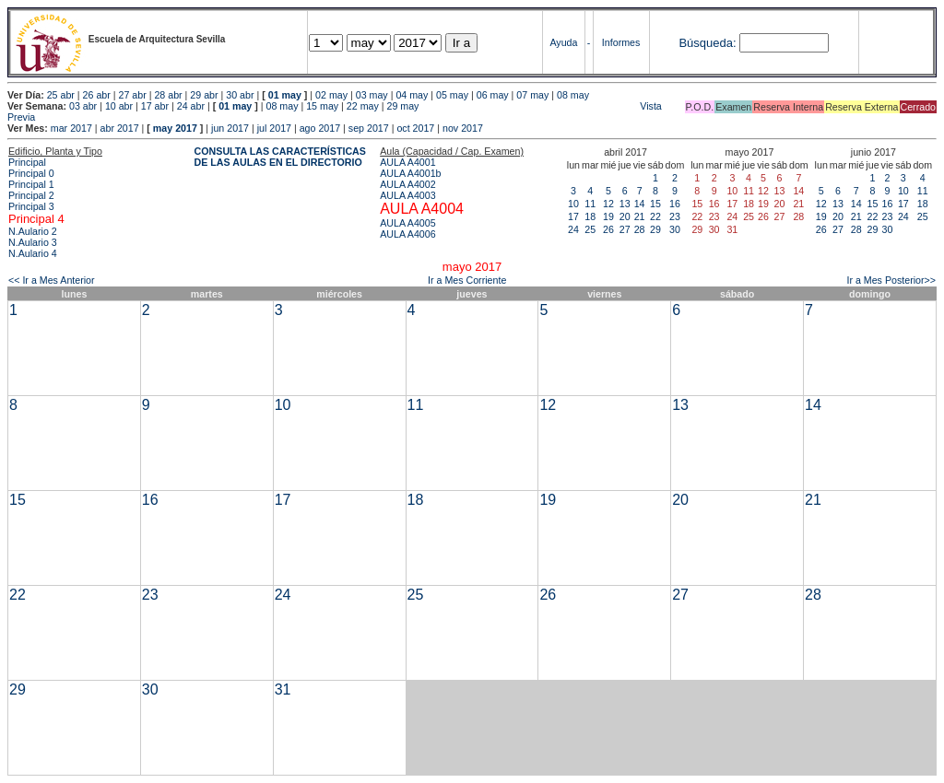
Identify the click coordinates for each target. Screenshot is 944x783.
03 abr (83, 105)
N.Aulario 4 (32, 253)
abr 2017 (119, 128)
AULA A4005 (407, 222)
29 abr (204, 94)
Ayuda (563, 42)
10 (573, 203)
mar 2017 (71, 128)
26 (608, 229)
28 (639, 229)
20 (625, 216)
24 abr (191, 105)
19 (608, 216)
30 (674, 229)
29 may (403, 105)
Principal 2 (31, 195)
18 (590, 216)
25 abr (61, 94)
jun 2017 (230, 128)
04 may (411, 94)
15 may (322, 105)
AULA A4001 (407, 162)
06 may (493, 94)
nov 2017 (462, 128)
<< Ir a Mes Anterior (51, 280)
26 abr (97, 94)
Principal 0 (31, 173)
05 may (452, 94)
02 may (331, 94)
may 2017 (175, 128)
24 (573, 229)
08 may (573, 94)
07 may (532, 94)
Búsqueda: (707, 43)
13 (625, 203)
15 (655, 203)
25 (590, 229)
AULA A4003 (407, 195)
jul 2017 (274, 128)
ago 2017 (320, 128)
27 (625, 229)
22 (655, 216)
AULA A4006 (407, 234)
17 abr (155, 105)
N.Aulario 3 (32, 242)
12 (608, 203)
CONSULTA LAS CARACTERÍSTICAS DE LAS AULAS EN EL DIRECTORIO (280, 157)
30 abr (240, 94)
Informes (621, 42)
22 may (363, 105)
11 (590, 203)
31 (283, 689)
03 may (372, 94)
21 (639, 216)
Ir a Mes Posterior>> (891, 280)
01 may (284, 94)
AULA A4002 (407, 184)
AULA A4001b (410, 173)
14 (639, 203)
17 (573, 216)
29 (655, 229)
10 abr (119, 105)
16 (674, 203)
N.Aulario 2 (32, 231)
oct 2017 (415, 128)
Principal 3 (31, 206)
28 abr (168, 94)
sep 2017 (368, 128)
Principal (27, 162)
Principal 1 (31, 184)
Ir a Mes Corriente (467, 280)
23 (674, 216)
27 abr (133, 94)
